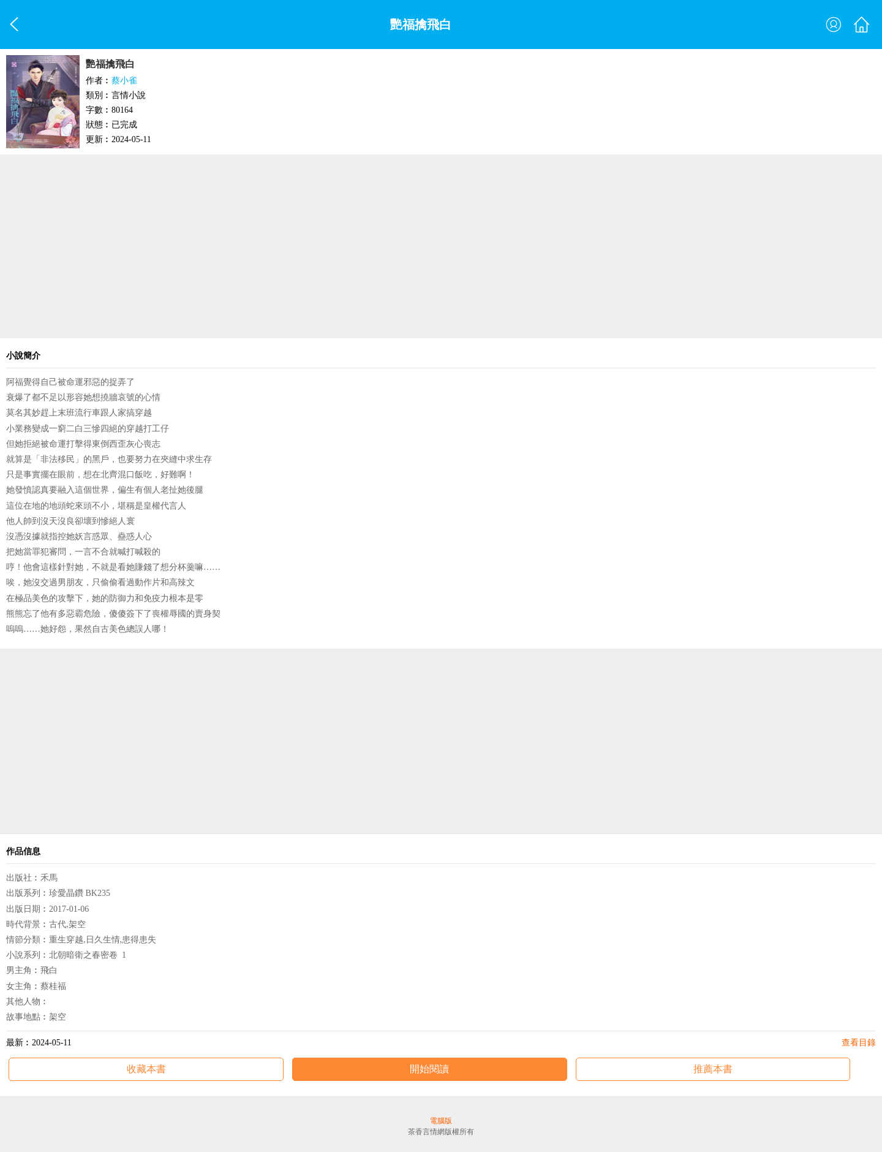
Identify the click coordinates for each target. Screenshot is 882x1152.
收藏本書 (146, 1069)
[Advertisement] (441, 246)
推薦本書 (713, 1069)
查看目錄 (859, 1042)
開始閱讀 (429, 1069)
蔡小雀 (124, 80)
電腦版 (441, 1120)
